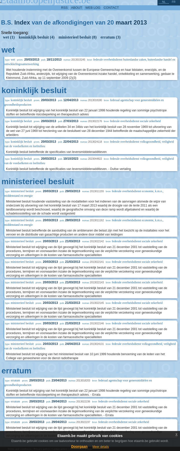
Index (22, 22)
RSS (64, 8)
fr (173, 1)
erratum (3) (111, 37)
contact (111, 8)
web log (92, 8)
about (76, 8)
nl (163, 1)
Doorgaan (79, 446)
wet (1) (9, 37)
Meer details (100, 446)
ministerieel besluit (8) (78, 37)
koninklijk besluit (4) (37, 37)
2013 (140, 22)
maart (123, 22)
